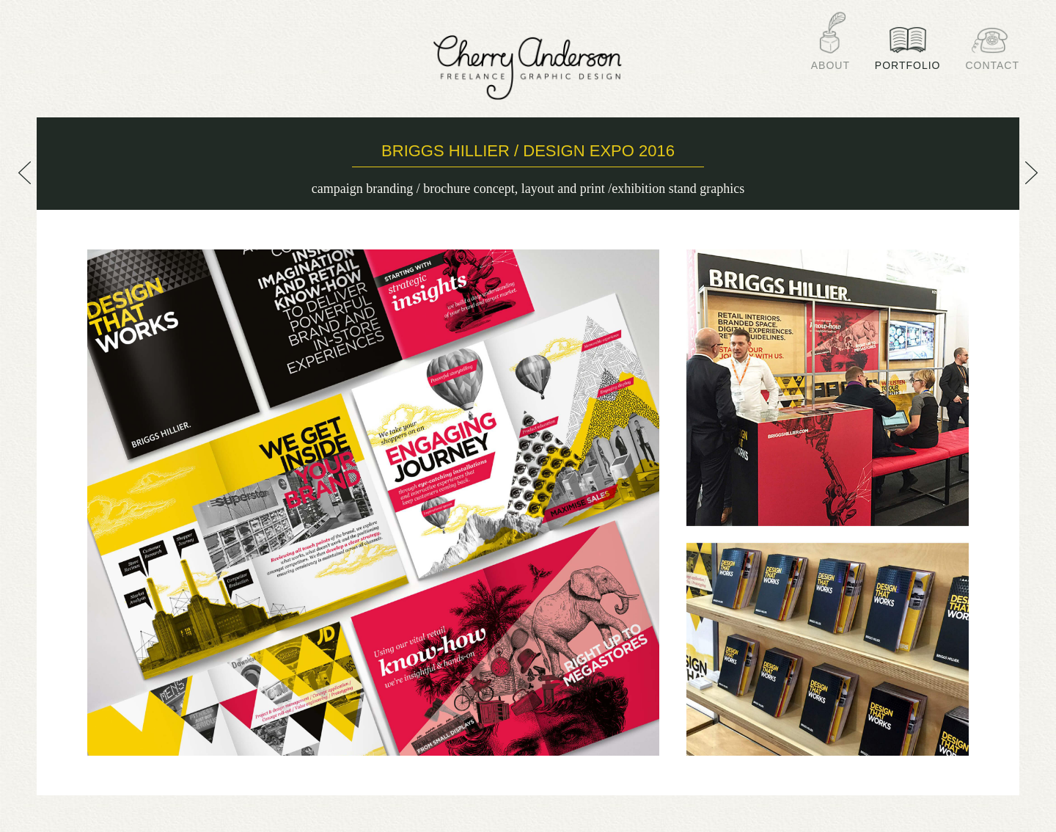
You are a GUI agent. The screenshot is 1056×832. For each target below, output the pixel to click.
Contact (992, 59)
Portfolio (908, 59)
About (830, 59)
